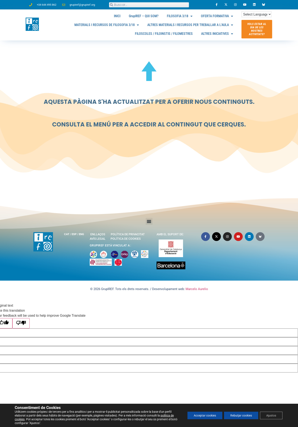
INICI (117, 16)
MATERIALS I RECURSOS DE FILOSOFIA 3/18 (106, 25)
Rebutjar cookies (241, 415)
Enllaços (97, 234)
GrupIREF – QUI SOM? (143, 16)
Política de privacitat (128, 234)
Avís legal (97, 238)
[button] (149, 221)
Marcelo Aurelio (197, 289)
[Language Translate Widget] (256, 14)
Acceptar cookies (205, 415)
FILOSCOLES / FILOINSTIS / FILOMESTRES (164, 34)
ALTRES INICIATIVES (217, 34)
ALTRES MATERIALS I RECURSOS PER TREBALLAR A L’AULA (190, 25)
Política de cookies (126, 238)
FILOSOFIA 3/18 (180, 16)
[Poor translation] (21, 323)
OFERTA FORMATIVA (217, 16)
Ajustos (271, 415)
